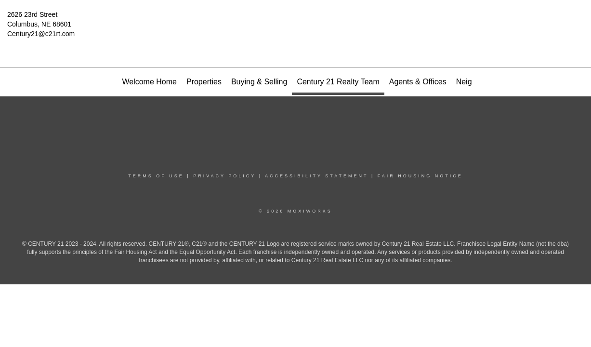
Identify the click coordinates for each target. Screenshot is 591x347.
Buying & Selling (259, 82)
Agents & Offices (418, 82)
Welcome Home (149, 82)
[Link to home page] (295, 21)
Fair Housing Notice (420, 176)
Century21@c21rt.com (41, 34)
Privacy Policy (224, 176)
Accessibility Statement (316, 176)
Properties (204, 82)
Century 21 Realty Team (338, 82)
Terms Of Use (156, 176)
